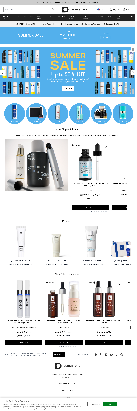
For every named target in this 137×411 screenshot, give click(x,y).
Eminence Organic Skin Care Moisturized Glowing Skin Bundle (63, 321)
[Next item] (129, 313)
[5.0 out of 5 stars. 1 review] (23, 332)
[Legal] (67, 404)
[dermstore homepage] (74, 10)
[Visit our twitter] (101, 354)
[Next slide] (133, 72)
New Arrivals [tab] (74, 274)
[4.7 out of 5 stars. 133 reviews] (62, 332)
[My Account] (68, 390)
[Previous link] (6, 246)
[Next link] (129, 246)
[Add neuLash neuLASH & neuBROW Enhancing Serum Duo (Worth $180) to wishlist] (39, 283)
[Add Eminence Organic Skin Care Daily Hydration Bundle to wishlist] (119, 283)
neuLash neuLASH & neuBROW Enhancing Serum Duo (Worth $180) (23, 321)
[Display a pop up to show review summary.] (99, 194)
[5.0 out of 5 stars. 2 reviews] (104, 332)
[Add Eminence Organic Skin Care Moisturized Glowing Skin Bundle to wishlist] (79, 283)
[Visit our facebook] (95, 354)
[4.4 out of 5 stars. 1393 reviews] (89, 195)
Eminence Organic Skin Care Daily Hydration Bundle (104, 321)
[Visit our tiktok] (116, 354)
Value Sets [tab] (60, 274)
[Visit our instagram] (106, 354)
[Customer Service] (67, 384)
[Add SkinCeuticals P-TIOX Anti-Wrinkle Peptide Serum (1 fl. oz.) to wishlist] (105, 146)
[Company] (68, 397)
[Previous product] (73, 177)
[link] (114, 9)
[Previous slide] (2, 72)
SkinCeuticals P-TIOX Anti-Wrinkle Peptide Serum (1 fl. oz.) (90, 184)
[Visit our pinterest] (121, 354)
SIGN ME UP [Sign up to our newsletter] (58, 355)
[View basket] (127, 9)
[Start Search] (53, 9)
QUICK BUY (90, 208)
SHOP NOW (67, 88)
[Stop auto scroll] (133, 49)
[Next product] (125, 177)
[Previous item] (6, 313)
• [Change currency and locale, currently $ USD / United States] (101, 9)
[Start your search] (30, 9)
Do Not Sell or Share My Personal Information (67, 375)
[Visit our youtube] (111, 354)
